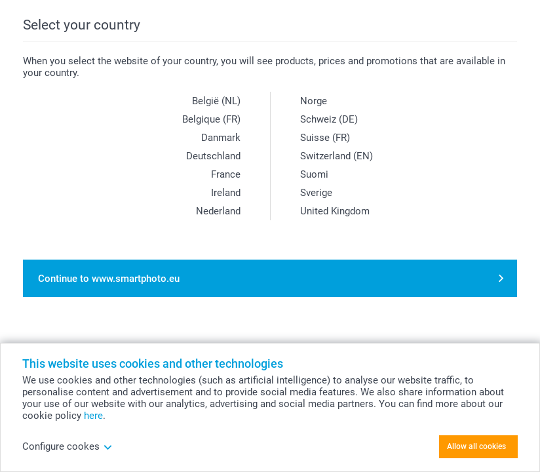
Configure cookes (67, 446)
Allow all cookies (476, 446)
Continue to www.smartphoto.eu (109, 279)
